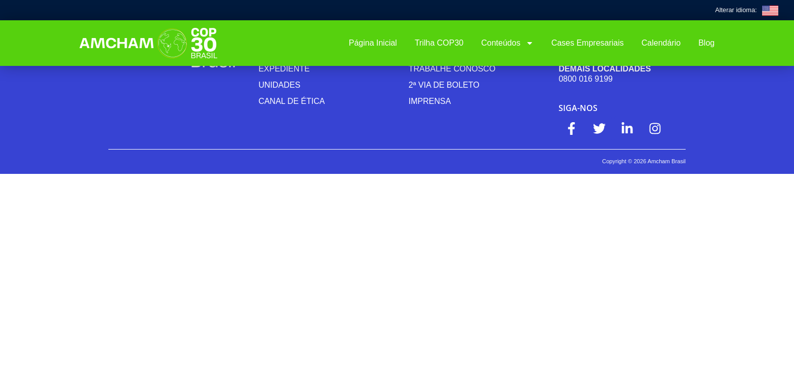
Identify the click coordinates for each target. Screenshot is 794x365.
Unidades (279, 85)
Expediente (283, 68)
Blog (706, 43)
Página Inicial (373, 43)
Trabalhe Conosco (452, 68)
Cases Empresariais (587, 43)
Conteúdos (507, 43)
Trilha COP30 (439, 43)
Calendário (661, 43)
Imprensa (430, 101)
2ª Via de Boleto (444, 85)
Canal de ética (291, 101)
